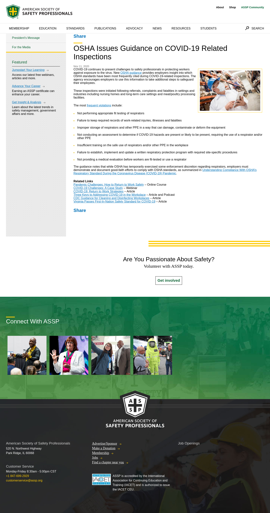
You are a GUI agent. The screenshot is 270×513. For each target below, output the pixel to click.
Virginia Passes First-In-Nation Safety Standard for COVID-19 (114, 201)
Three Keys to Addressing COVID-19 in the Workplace (110, 194)
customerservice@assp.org (24, 480)
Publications (105, 28)
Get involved (169, 280)
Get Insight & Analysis (26, 102)
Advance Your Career (26, 86)
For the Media (21, 47)
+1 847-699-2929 (17, 476)
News (157, 28)
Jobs (95, 458)
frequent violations (99, 105)
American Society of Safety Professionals (39, 11)
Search (257, 28)
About (220, 7)
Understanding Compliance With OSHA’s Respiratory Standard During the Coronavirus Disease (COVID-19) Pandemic (165, 171)
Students (208, 28)
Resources (181, 28)
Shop (232, 7)
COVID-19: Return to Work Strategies (98, 191)
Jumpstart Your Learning (28, 70)
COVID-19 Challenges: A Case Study (98, 188)
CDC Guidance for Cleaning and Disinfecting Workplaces (111, 198)
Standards (75, 28)
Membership (19, 28)
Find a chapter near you (108, 462)
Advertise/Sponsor (104, 443)
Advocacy (134, 28)
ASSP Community (252, 7)
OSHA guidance (131, 72)
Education (47, 28)
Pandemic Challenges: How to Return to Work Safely (109, 184)
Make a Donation (104, 448)
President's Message (26, 37)
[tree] (36, 43)
